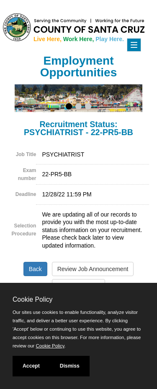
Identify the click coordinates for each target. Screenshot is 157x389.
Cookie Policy (32, 299)
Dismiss (70, 366)
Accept (31, 366)
